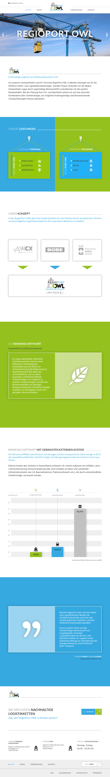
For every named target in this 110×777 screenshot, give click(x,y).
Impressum (97, 773)
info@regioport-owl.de (15, 3)
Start (29, 10)
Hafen (39, 10)
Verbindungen (76, 10)
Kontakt (91, 10)
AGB (51, 773)
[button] (2, 34)
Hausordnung (65, 773)
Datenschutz (81, 773)
